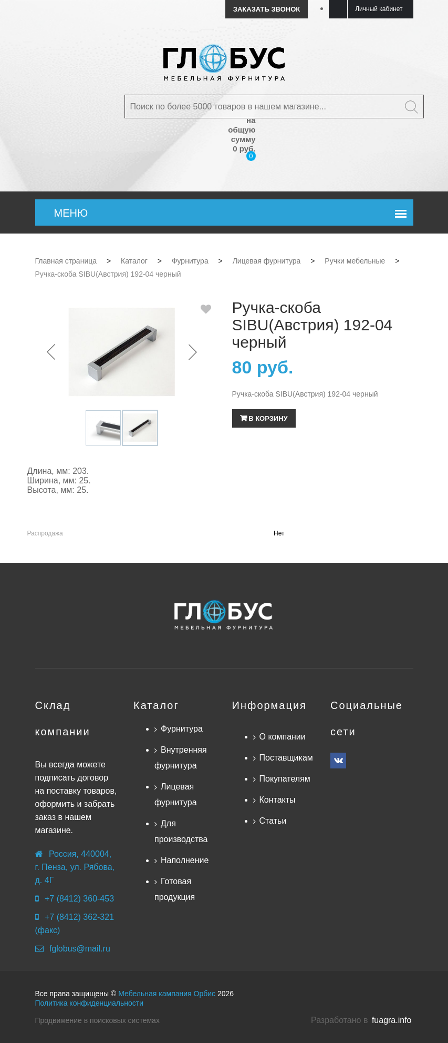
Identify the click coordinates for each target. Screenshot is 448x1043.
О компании (282, 736)
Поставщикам (286, 757)
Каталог (156, 705)
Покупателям (284, 778)
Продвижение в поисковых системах (97, 1020)
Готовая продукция (174, 889)
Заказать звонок (266, 9)
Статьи (273, 820)
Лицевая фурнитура (175, 794)
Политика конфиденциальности (89, 1003)
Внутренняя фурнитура (180, 757)
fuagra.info (392, 1020)
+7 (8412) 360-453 (79, 898)
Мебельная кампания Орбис (166, 993)
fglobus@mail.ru (79, 948)
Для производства (180, 831)
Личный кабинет (378, 9)
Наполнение (185, 860)
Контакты (277, 799)
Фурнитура (182, 728)
